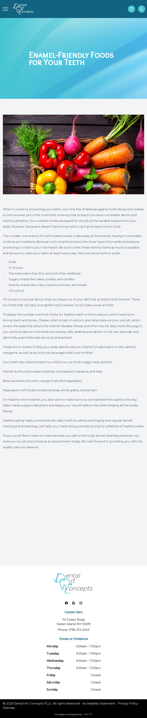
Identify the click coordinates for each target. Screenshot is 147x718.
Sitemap (9, 708)
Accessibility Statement (99, 703)
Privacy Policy (128, 703)
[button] (5, 9)
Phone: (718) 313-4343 (73, 629)
